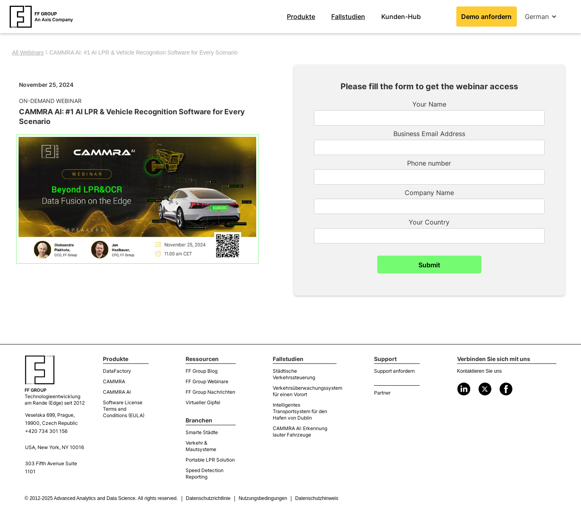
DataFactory (117, 371)
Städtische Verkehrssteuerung (294, 374)
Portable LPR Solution (210, 460)
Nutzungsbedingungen (262, 498)
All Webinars (28, 52)
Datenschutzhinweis (317, 498)
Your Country (429, 222)
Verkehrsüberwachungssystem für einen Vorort (304, 391)
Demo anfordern (486, 17)
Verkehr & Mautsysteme (201, 446)
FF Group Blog (201, 371)
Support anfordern (394, 371)
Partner (382, 393)
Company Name (429, 193)
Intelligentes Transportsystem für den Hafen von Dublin (300, 411)
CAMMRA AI (117, 392)
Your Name (429, 104)
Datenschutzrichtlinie (208, 498)
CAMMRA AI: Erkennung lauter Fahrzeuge (300, 431)
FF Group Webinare (207, 381)
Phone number (429, 163)
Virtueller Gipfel (203, 402)
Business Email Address (429, 134)
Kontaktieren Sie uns (479, 371)
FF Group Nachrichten (210, 392)
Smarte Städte (202, 432)
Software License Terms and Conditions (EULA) (123, 408)
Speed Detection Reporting (205, 473)
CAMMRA (114, 381)
